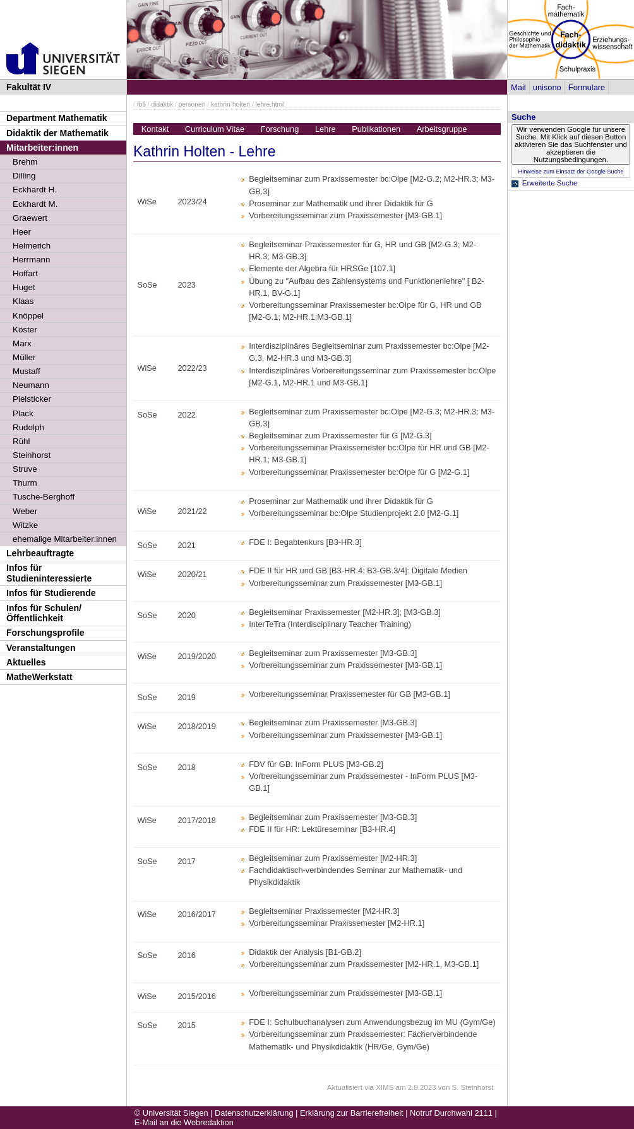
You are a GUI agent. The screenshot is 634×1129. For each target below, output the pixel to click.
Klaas (23, 301)
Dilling (24, 175)
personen (192, 104)
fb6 (141, 104)
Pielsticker (32, 399)
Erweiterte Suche (550, 183)
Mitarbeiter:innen (42, 148)
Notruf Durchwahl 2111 (451, 1113)
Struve (25, 469)
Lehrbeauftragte (40, 553)
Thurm (25, 483)
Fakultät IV (28, 87)
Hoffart (25, 273)
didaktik (162, 104)
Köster (25, 329)
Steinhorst (32, 455)
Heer (22, 232)
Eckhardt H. (35, 189)
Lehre (325, 129)
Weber (25, 511)
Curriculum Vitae (214, 129)
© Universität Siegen (171, 1113)
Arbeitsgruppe (442, 129)
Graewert (30, 218)
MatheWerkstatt (39, 677)
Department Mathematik (56, 118)
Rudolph (28, 427)
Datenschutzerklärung (254, 1113)
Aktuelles (26, 662)
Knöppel (28, 315)
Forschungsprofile (45, 633)
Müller (24, 357)
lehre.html (269, 104)
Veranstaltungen (41, 648)
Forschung (280, 129)
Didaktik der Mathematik (57, 133)
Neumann (31, 385)
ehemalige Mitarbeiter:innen (65, 539)
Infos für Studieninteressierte (49, 573)
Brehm (25, 162)
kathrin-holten (230, 104)
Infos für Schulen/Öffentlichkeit (43, 613)
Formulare (586, 87)
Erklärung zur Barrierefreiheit (352, 1113)
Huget (24, 287)
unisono (547, 87)
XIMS (384, 1087)
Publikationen (376, 129)
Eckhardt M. (35, 204)
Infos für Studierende (51, 593)
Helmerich (32, 245)
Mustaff (26, 371)
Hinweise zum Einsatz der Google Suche (570, 171)
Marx (22, 343)
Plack (23, 413)
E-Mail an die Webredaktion (184, 1122)
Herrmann (31, 259)
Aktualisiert (344, 1087)
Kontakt (155, 129)
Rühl (21, 441)
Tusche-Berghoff (44, 496)
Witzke (25, 525)
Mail (518, 87)
